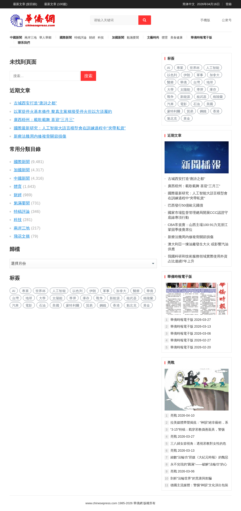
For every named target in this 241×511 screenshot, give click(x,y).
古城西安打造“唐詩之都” (35, 103)
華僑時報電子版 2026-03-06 (190, 333)
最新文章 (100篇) (55, 4)
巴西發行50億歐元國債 (185, 205)
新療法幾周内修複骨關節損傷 (40, 136)
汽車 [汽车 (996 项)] (15, 305)
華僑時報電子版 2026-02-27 (190, 340)
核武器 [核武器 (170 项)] (131, 298)
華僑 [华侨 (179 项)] (150, 291)
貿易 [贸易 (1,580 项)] (89, 305)
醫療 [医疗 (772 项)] (136, 291)
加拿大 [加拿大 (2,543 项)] (121, 291)
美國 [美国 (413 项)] (55, 305)
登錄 (229, 4)
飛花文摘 (22, 236)
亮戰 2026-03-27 (182, 436)
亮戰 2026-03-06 (182, 471)
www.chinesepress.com (101, 503)
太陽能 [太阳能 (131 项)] (57, 298)
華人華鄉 (45, 37)
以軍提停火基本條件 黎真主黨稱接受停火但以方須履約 (63, 111)
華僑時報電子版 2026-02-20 (190, 347)
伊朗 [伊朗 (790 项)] (92, 291)
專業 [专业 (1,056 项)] (25, 291)
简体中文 (189, 4)
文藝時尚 (153, 37)
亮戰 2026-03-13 (182, 450)
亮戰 (170, 362)
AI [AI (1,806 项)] (13, 291)
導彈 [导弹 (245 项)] (72, 298)
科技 (101, 37)
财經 (92, 37)
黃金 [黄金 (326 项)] (146, 305)
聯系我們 (24, 42)
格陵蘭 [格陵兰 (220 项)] (148, 298)
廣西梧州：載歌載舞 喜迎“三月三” (44, 120)
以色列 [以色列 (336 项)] (77, 291)
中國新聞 (16, 37)
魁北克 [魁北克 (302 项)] (131, 305)
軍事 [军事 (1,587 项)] (106, 291)
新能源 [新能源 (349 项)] (115, 298)
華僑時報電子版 (201, 37)
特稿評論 (80, 37)
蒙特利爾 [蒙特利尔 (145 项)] (72, 305)
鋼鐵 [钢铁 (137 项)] (103, 305)
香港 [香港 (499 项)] (116, 305)
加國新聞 (118, 37)
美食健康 (176, 37)
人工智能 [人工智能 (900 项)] (59, 291)
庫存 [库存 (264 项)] (86, 298)
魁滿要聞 (133, 37)
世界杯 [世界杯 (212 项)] (41, 291)
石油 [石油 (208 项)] (42, 305)
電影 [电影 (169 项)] (28, 305)
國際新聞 (66, 37)
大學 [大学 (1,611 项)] (42, 298)
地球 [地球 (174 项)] (28, 298)
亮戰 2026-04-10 (182, 415)
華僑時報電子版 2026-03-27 (190, 320)
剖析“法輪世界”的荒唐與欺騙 (191, 478)
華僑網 (138, 503)
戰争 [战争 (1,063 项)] (99, 298)
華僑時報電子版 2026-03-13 (190, 326)
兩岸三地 (31, 37)
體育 (165, 37)
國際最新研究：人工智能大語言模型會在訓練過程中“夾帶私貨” (70, 128)
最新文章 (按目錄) (25, 4)
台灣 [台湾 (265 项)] (15, 298)
